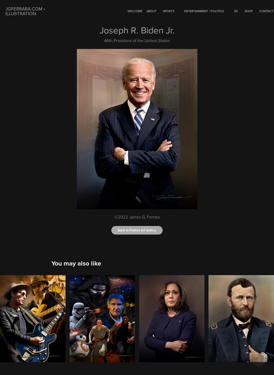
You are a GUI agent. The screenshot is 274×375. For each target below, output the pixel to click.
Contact (266, 11)
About (151, 11)
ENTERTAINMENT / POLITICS (204, 11)
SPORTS (168, 11)
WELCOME (135, 11)
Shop (249, 11)
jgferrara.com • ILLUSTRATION (26, 11)
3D (236, 11)
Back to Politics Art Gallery (137, 230)
